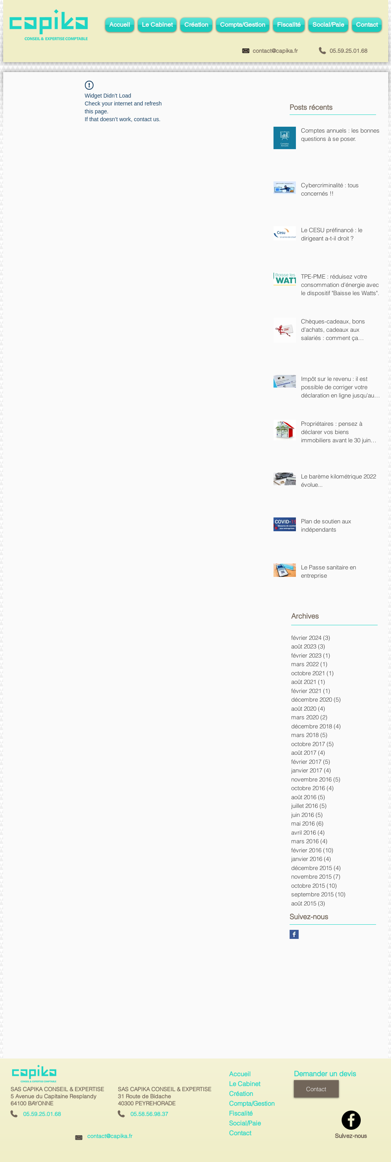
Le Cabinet (244, 1084)
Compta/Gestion (252, 1103)
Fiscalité (241, 1113)
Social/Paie (245, 1123)
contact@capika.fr (109, 1136)
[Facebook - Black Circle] (351, 1120)
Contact (240, 1133)
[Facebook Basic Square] (294, 934)
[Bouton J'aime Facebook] (340, 1095)
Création (241, 1093)
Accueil (240, 1074)
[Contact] (316, 1088)
